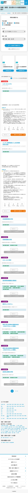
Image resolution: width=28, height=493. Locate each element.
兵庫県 (15, 413)
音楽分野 (19, 431)
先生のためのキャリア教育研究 (14, 477)
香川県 (23, 415)
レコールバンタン (7, 84)
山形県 (20, 404)
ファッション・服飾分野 (4, 431)
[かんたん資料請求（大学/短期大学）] (14, 2)
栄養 (1, 437)
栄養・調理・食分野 (24, 428)
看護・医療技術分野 (17, 428)
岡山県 (13, 415)
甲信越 (2, 408)
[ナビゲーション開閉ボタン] (26, 2)
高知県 (8, 416)
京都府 (10, 413)
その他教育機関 (11, 442)
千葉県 (18, 406)
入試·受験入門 (14, 465)
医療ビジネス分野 (10, 428)
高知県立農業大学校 (8, 372)
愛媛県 (25, 415)
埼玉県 (15, 406)
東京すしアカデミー (8, 304)
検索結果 (8, 13)
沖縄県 (26, 418)
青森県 (10, 404)
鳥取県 (8, 415)
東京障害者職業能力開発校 (9, 280)
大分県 (18, 418)
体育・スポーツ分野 (22, 429)
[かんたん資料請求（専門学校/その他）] (18, 2)
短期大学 (4, 442)
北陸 (1, 411)
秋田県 (18, 404)
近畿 (1, 413)
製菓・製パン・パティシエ (9, 437)
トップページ (3, 13)
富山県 (8, 411)
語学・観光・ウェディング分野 (13, 426)
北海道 (8, 404)
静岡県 (8, 410)
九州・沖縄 (2, 418)
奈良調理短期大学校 (8, 219)
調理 (3, 437)
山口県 (18, 415)
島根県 (10, 415)
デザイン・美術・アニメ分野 (13, 431)
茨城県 (8, 406)
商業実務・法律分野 (21, 426)
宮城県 (15, 404)
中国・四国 (2, 415)
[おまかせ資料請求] (22, 2)
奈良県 (18, 413)
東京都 (20, 406)
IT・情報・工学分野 (19, 425)
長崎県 (13, 418)
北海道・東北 (3, 404)
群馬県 (13, 406)
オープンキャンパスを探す (14, 459)
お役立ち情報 (14, 474)
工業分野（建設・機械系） (5, 425)
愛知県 (10, 410)
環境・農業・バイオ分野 (15, 432)
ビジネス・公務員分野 (4, 428)
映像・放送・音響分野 (4, 432)
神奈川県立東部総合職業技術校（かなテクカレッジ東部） (11, 349)
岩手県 (13, 404)
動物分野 (9, 432)
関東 (1, 406)
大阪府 (13, 413)
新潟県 (8, 408)
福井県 (13, 411)
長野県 (13, 408)
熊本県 (15, 418)
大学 (1, 442)
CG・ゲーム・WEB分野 (4, 426)
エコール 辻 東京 (7, 260)
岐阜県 (13, 410)
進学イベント (14, 462)
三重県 (15, 410)
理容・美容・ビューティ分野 (5, 429)
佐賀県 (10, 418)
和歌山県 (20, 413)
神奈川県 (23, 406)
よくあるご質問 (14, 479)
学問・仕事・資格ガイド (14, 468)
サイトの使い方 (14, 482)
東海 (1, 410)
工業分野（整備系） (12, 425)
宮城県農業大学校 (7, 239)
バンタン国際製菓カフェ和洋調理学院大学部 (11, 143)
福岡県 (8, 418)
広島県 (15, 415)
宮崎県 (20, 418)
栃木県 (10, 406)
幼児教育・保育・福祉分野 (14, 429)
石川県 (10, 411)
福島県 (23, 404)
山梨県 (10, 408)
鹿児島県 (23, 418)
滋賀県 (8, 413)
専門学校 (7, 442)
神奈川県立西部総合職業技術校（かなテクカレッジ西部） (11, 325)
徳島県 (20, 415)
